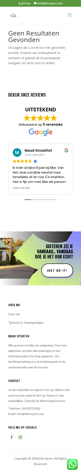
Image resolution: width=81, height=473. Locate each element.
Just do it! (57, 270)
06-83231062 (31, 408)
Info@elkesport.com (30, 414)
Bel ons (26, 3)
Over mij (13, 314)
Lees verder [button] (21, 188)
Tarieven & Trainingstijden (26, 322)
